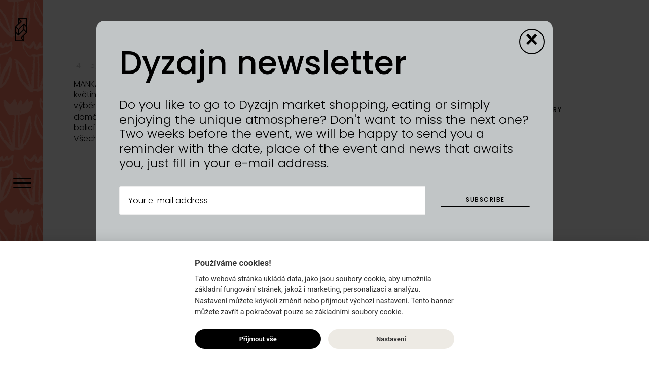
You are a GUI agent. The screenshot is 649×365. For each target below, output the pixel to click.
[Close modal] (532, 41)
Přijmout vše (258, 339)
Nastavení (391, 339)
